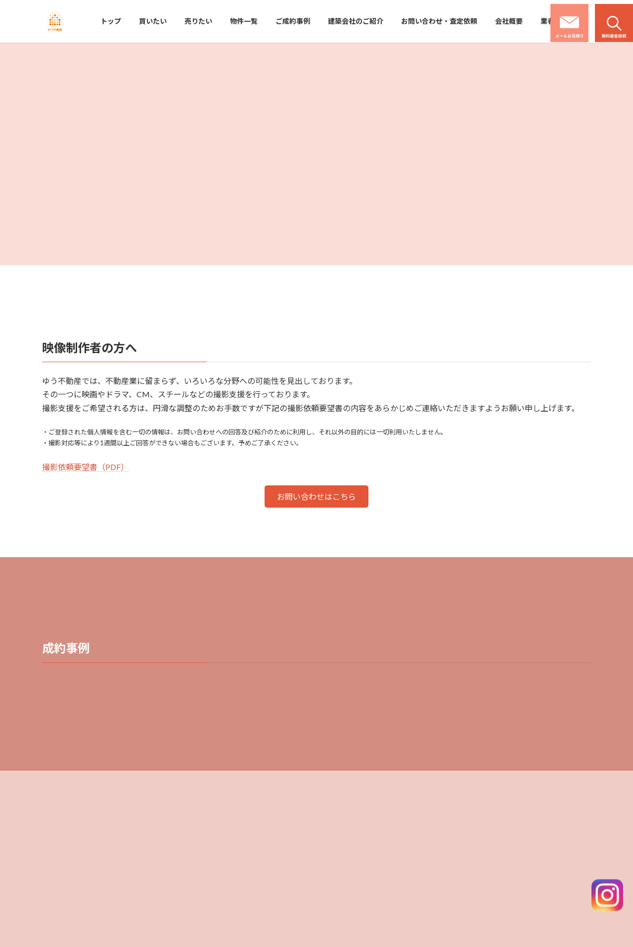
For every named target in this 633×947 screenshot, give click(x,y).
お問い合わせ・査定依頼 (503, 820)
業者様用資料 (488, 872)
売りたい (342, 837)
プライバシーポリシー (500, 854)
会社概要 (483, 837)
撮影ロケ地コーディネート (506, 889)
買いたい (342, 820)
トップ (339, 803)
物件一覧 (342, 854)
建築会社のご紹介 (494, 803)
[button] (316, 496)
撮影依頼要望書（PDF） (85, 467)
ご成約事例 (345, 872)
